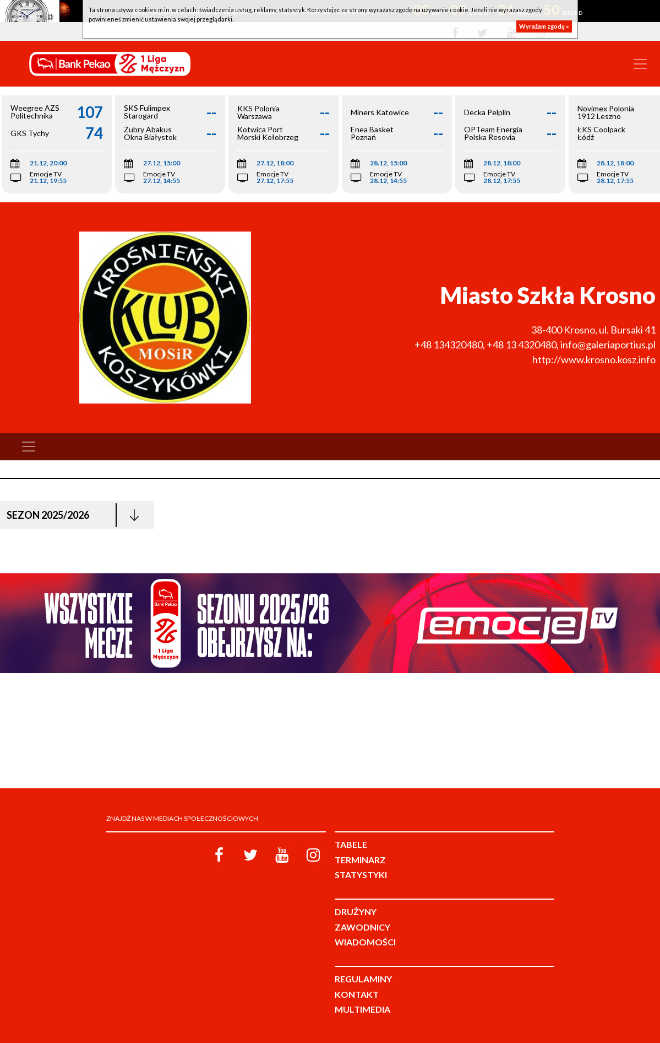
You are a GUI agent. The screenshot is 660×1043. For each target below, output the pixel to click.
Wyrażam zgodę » (544, 26)
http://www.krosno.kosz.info (594, 359)
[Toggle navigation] (640, 64)
